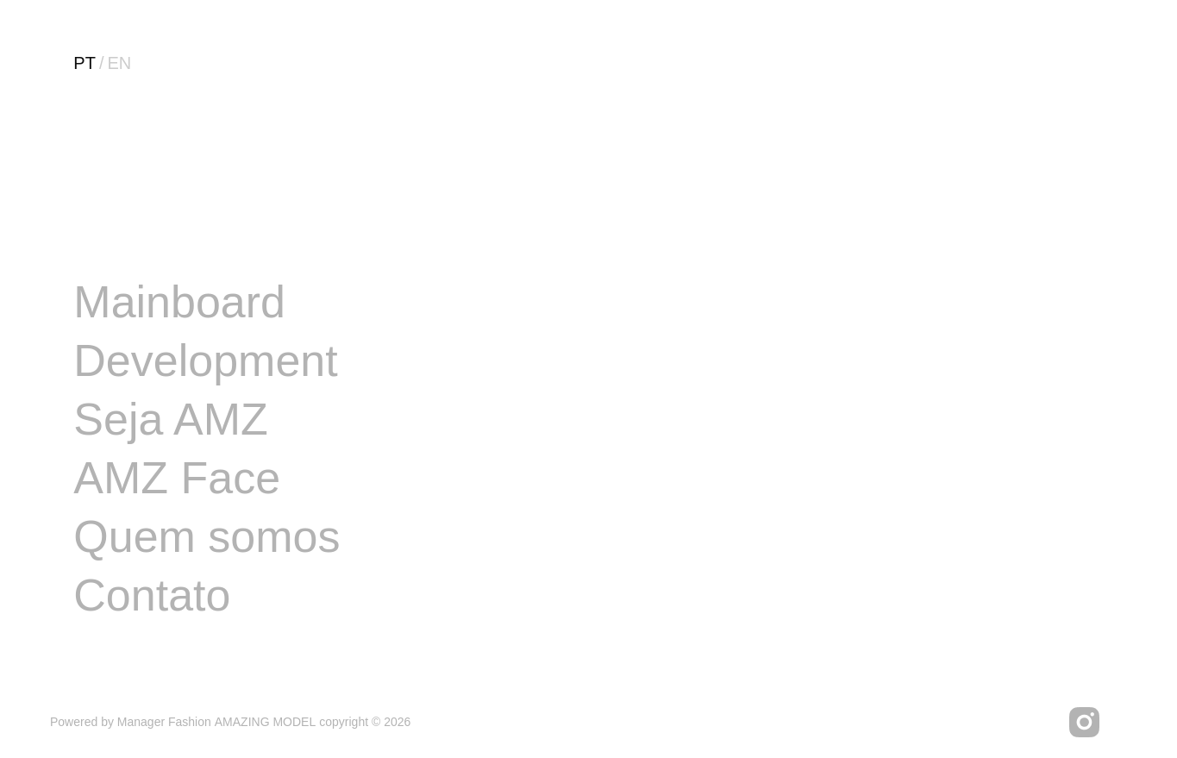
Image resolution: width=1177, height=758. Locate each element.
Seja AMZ (170, 419)
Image (135, 243)
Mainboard (179, 301)
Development (205, 360)
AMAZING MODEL (265, 722)
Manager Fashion (164, 722)
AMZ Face (176, 477)
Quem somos (206, 536)
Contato (151, 595)
